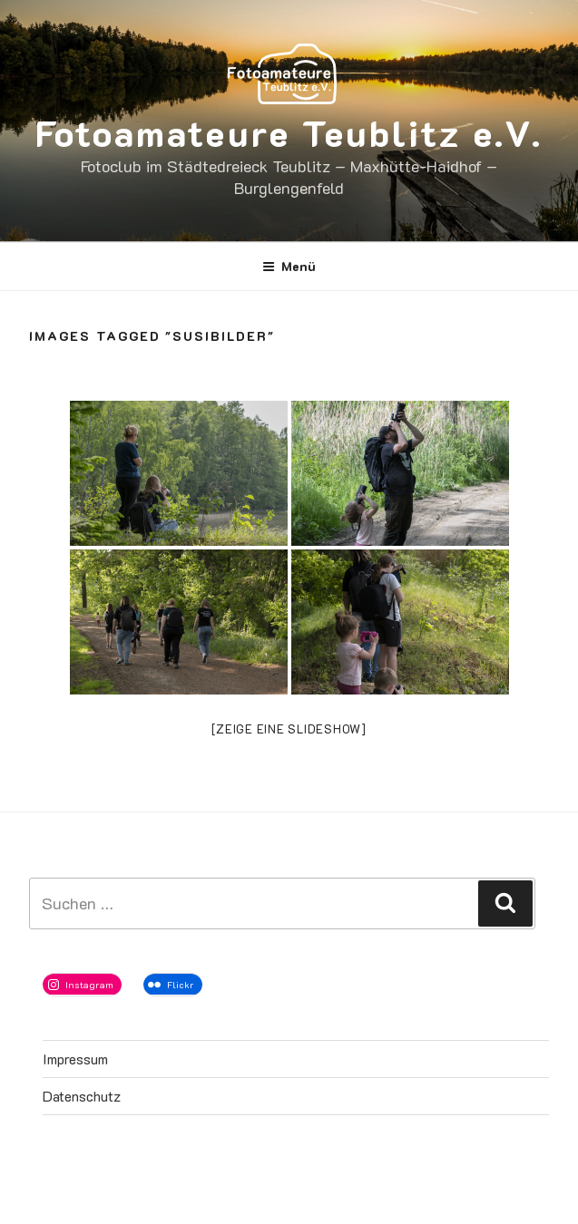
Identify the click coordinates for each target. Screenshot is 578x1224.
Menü (289, 266)
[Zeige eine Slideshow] (289, 728)
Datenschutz (82, 1095)
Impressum (75, 1058)
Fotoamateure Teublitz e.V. (289, 132)
